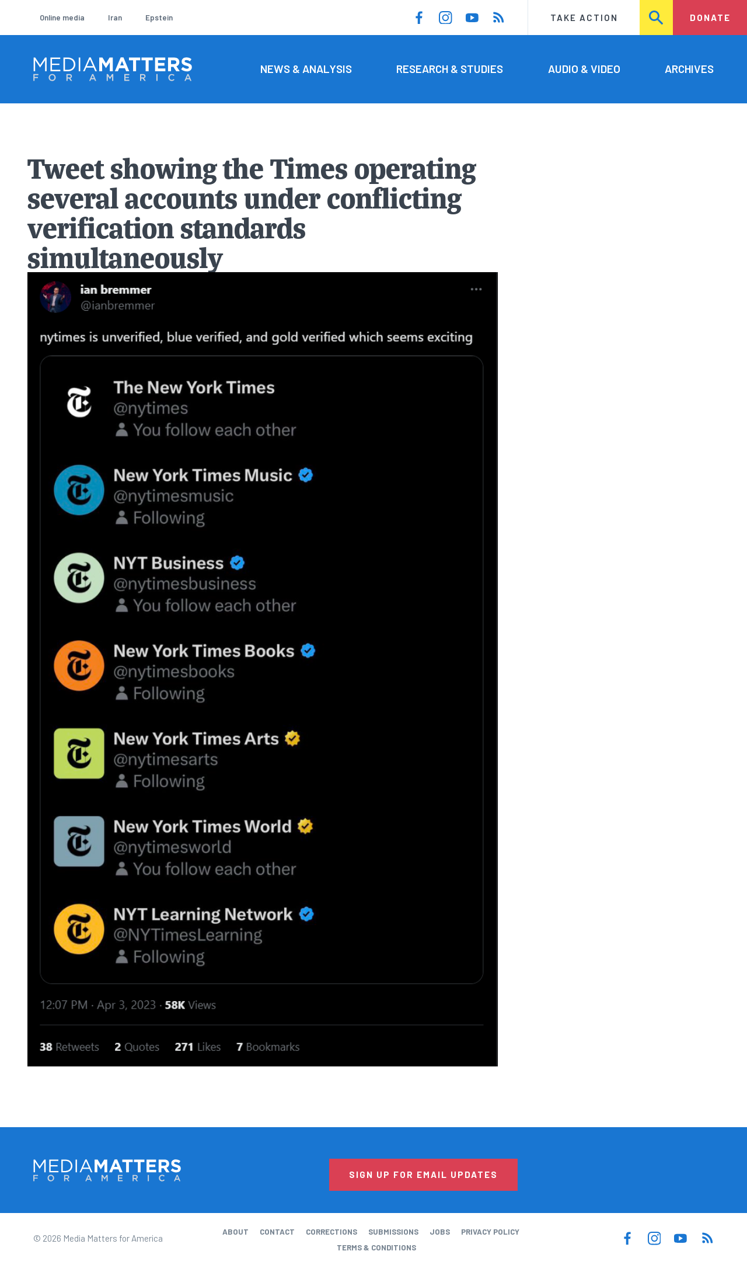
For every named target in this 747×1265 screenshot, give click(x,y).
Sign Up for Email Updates (423, 1174)
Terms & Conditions (376, 1247)
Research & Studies (449, 68)
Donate (710, 17)
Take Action (584, 17)
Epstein (159, 17)
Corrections (331, 1231)
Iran (115, 17)
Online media (62, 17)
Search (657, 17)
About (235, 1231)
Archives (689, 68)
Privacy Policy (490, 1231)
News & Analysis (306, 68)
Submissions (393, 1231)
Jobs (440, 1231)
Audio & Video (584, 68)
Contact (277, 1231)
